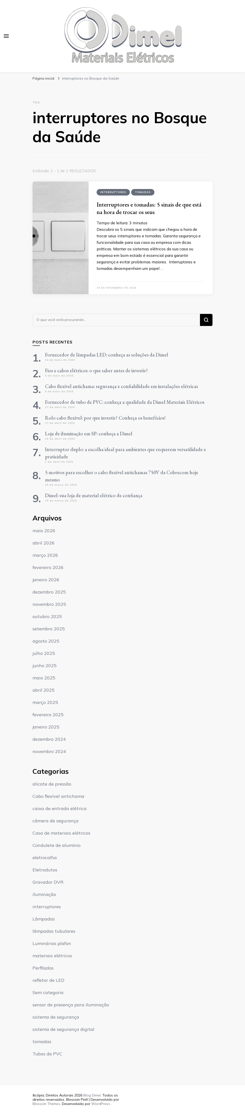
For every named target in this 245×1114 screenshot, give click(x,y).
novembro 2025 (49, 604)
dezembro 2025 (49, 592)
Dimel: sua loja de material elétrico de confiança (93, 495)
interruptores (113, 192)
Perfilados (43, 968)
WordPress (100, 1103)
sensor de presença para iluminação (71, 1005)
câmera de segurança (56, 821)
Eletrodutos (45, 870)
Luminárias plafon (52, 943)
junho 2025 (45, 665)
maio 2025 (44, 678)
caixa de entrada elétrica (60, 808)
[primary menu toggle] (6, 36)
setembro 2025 (49, 629)
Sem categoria (48, 992)
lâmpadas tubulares (54, 931)
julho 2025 (44, 653)
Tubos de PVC (47, 1054)
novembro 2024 (49, 751)
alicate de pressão (52, 784)
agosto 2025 (46, 641)
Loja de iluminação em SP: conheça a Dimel (88, 433)
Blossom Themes (46, 1103)
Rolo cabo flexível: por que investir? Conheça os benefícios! (105, 418)
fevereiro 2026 (48, 567)
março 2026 (45, 555)
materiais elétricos (52, 956)
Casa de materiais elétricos (61, 833)
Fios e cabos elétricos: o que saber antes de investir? (96, 370)
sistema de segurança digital (63, 1029)
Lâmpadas (44, 919)
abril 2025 (44, 690)
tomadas (143, 192)
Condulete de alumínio (57, 845)
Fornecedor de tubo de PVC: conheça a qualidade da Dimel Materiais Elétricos (124, 402)
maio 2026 (44, 530)
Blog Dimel (92, 1095)
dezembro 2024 (49, 739)
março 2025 (45, 702)
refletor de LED (48, 980)
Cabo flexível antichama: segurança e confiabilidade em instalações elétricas (121, 386)
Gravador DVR (48, 882)
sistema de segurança (56, 1017)
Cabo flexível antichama (58, 796)
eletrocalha (45, 857)
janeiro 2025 (46, 727)
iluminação (44, 894)
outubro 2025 (47, 616)
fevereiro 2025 (48, 714)
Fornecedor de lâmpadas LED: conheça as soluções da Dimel (106, 354)
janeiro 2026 (46, 580)
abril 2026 (44, 543)
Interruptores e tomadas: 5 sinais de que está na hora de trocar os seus (149, 208)
